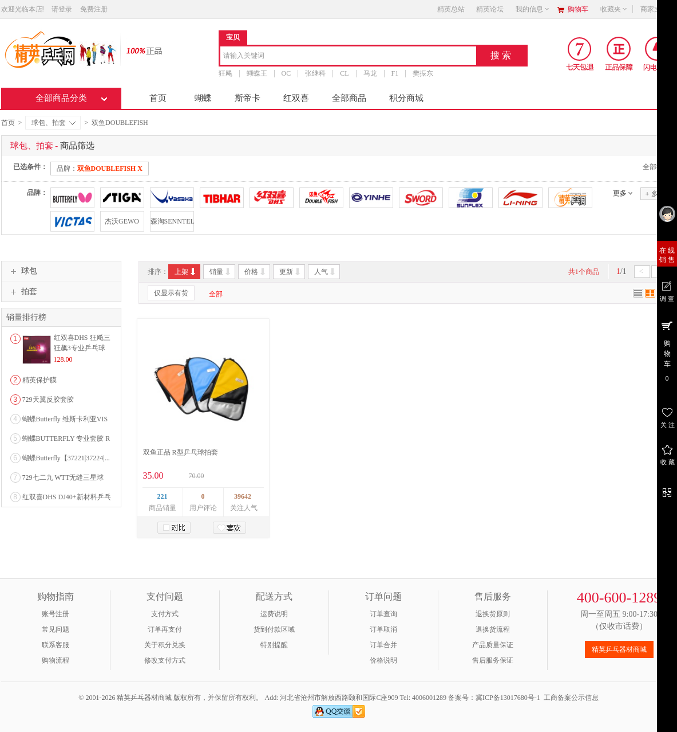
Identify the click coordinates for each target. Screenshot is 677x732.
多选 (654, 193)
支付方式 (165, 614)
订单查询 (383, 614)
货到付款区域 (274, 629)
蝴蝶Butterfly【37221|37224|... (66, 458)
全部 (216, 294)
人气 (325, 272)
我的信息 (533, 9)
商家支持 (657, 9)
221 (162, 496)
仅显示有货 (171, 293)
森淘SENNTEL (172, 221)
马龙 (370, 73)
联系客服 (55, 645)
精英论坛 (490, 9)
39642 (242, 496)
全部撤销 (656, 167)
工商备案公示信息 (571, 698)
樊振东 (423, 73)
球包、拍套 (53, 123)
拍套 (22, 291)
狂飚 (225, 73)
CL (344, 73)
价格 (255, 272)
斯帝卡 (247, 98)
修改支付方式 (164, 660)
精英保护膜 (39, 380)
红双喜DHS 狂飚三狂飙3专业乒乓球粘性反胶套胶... (82, 348)
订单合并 (383, 645)
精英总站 (451, 9)
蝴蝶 (203, 98)
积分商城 (406, 98)
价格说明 (383, 660)
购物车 (578, 9)
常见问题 (55, 629)
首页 (158, 98)
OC (286, 73)
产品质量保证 (492, 645)
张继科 (315, 73)
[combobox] (348, 56)
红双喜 (296, 98)
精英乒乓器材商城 (619, 649)
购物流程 (55, 660)
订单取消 (383, 629)
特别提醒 (274, 645)
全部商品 (349, 98)
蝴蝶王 (257, 73)
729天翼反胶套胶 (48, 400)
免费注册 (94, 9)
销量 (220, 272)
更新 (290, 272)
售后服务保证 (492, 660)
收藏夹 (614, 9)
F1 (395, 73)
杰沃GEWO (122, 221)
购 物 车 (667, 350)
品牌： (99, 169)
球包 (22, 271)
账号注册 (55, 614)
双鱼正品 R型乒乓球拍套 (180, 452)
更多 (620, 193)
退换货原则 (493, 614)
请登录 (62, 9)
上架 (186, 272)
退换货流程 (493, 629)
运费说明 (274, 614)
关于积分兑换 (164, 645)
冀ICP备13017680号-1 (508, 698)
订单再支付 (165, 629)
